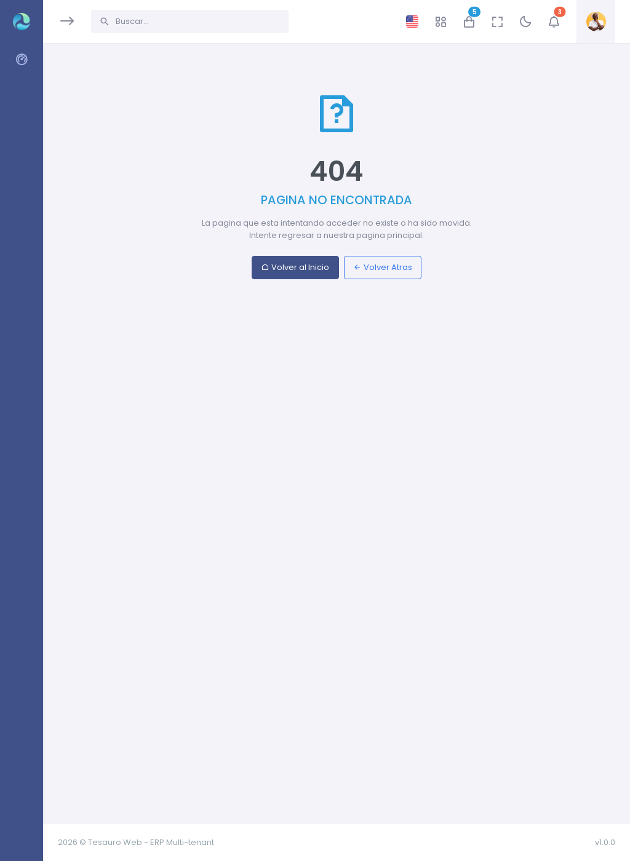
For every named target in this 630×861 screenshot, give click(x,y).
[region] (21, 423)
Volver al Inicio (295, 267)
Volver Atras (382, 267)
